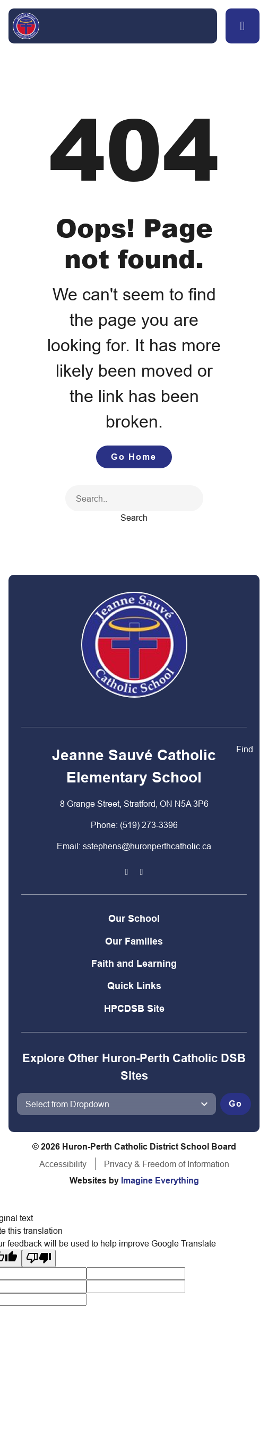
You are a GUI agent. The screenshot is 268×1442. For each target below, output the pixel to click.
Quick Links (134, 985)
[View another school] (116, 1104)
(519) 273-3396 (149, 825)
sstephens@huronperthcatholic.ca (147, 846)
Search (134, 517)
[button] (243, 25)
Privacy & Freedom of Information (166, 1164)
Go (236, 1104)
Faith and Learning (134, 963)
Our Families (134, 941)
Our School (134, 918)
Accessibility (63, 1164)
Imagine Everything (160, 1181)
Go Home (134, 457)
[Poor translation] (39, 1258)
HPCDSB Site (134, 1008)
